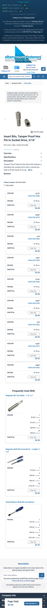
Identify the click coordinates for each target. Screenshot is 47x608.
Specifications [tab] (23, 157)
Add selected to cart (32, 603)
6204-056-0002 (34, 368)
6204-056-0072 (34, 217)
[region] (23, 118)
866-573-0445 (31, 67)
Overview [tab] (23, 153)
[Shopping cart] (43, 69)
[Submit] (41, 575)
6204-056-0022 (34, 325)
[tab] (23, 165)
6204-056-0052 (34, 260)
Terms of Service (25, 581)
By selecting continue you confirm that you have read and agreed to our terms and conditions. (24, 586)
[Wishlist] (38, 76)
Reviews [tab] (23, 173)
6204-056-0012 (34, 346)
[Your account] (43, 76)
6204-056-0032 (34, 303)
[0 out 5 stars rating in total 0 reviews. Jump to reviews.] (12, 149)
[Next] (41, 119)
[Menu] (4, 76)
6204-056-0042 (34, 282)
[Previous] (5, 119)
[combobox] (20, 76)
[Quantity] (34, 205)
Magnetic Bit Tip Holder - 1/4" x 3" (19, 395)
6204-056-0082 (34, 196)
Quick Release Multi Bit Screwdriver (20, 502)
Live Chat (31, 72)
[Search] (34, 76)
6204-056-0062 (34, 239)
